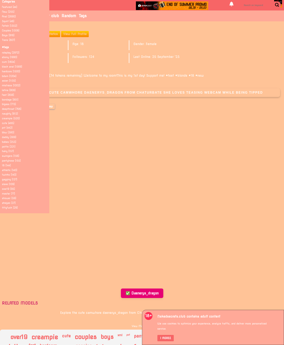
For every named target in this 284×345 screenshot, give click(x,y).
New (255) (8, 11)
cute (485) (8, 123)
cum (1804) (8, 61)
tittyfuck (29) (10, 207)
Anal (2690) (9, 16)
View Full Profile (75, 34)
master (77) (8, 193)
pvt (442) (7, 127)
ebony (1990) (9, 57)
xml (120, 335)
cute (66, 336)
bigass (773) (9, 104)
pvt (128, 335)
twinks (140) (9, 174)
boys (107, 337)
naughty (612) (10, 113)
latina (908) (9, 90)
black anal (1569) (12, 66)
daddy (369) (9, 137)
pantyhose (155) (11, 160)
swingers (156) (10, 155)
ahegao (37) (9, 202)
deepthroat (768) (11, 108)
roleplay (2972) (10, 52)
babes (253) (9, 141)
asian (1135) (9, 80)
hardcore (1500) (11, 71)
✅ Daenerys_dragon (142, 293)
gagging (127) (9, 179)
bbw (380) (8, 132)
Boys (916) (8, 35)
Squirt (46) (8, 21)
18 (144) (6, 165)
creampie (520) (11, 118)
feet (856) (8, 94)
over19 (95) (8, 188)
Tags (83, 15)
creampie (45, 337)
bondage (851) (10, 99)
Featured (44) (9, 7)
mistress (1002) (11, 85)
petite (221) (8, 146)
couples (86, 337)
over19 (19, 337)
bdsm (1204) (9, 76)
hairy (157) (8, 151)
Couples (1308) (10, 30)
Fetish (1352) (9, 25)
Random (69, 15)
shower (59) (9, 198)
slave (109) (8, 184)
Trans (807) (8, 40)
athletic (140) (9, 170)
